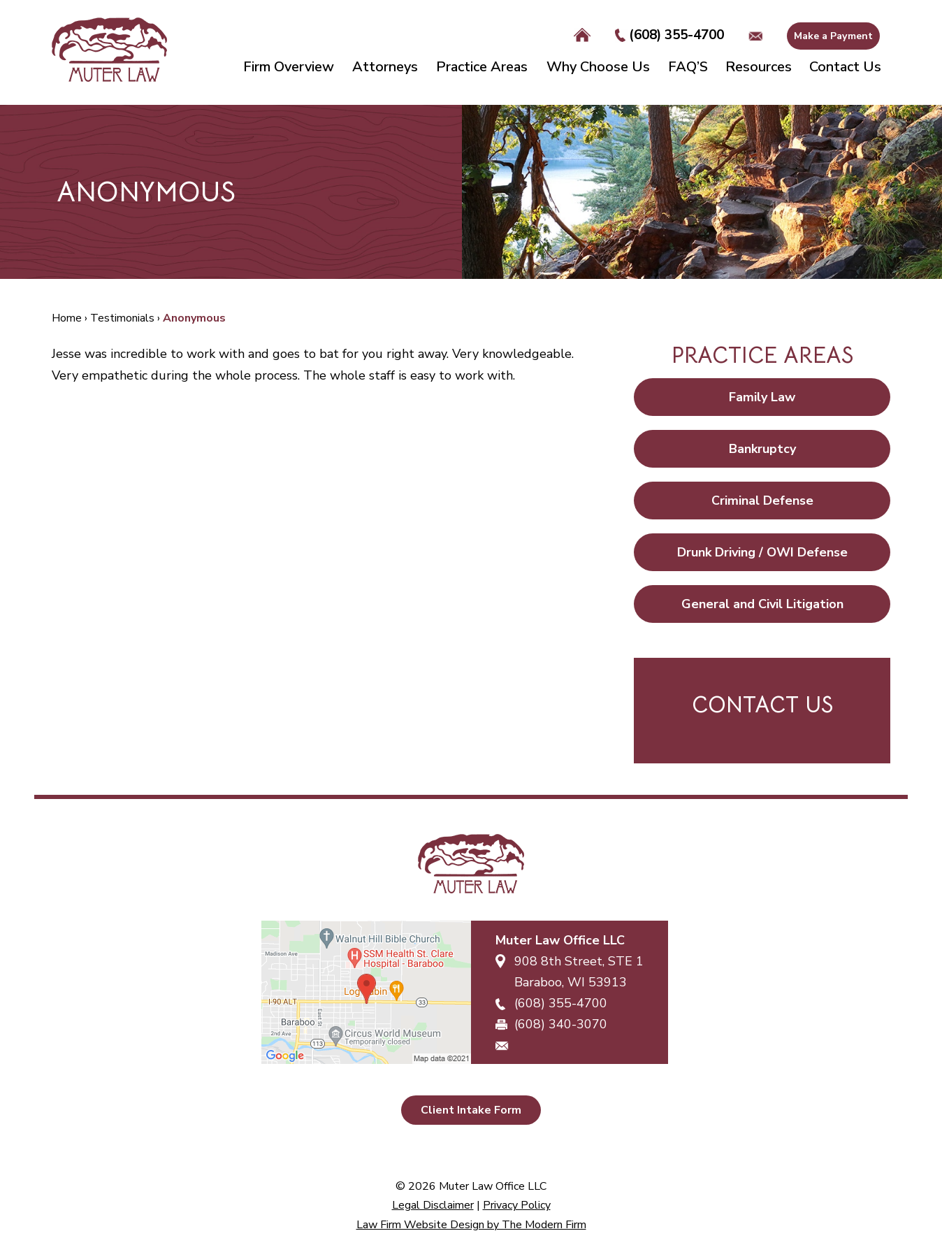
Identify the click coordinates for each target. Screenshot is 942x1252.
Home (582, 35)
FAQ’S (688, 66)
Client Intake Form (471, 1110)
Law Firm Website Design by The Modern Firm (471, 1224)
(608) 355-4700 (676, 35)
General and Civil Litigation (762, 604)
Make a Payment (833, 36)
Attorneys (385, 66)
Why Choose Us (598, 66)
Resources (758, 66)
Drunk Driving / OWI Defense (762, 552)
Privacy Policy (517, 1205)
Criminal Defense (762, 500)
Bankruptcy (762, 448)
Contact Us (845, 66)
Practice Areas (482, 66)
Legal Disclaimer (433, 1205)
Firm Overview (288, 66)
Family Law (762, 397)
